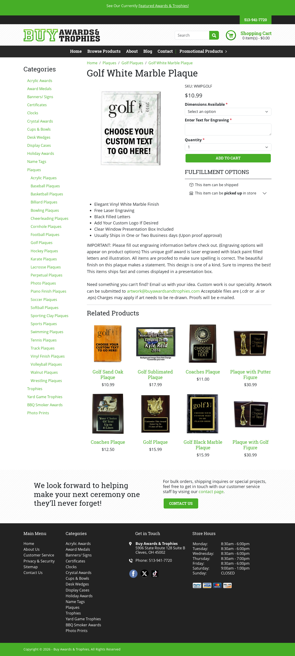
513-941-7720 (255, 19)
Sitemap (31, 567)
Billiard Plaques (44, 202)
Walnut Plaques (44, 372)
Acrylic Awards (39, 80)
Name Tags (36, 161)
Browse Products (104, 51)
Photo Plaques (43, 283)
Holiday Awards (40, 153)
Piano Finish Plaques (48, 291)
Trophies (34, 388)
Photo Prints (38, 412)
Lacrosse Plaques (46, 267)
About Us (32, 549)
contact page (211, 491)
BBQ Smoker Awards (45, 404)
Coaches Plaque (203, 372)
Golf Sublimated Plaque (155, 374)
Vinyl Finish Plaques (48, 356)
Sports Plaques (44, 323)
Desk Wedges (38, 137)
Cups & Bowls (39, 129)
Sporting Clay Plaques (49, 315)
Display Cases (39, 145)
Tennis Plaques (44, 340)
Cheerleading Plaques (49, 218)
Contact (165, 51)
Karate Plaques (44, 259)
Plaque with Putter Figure (250, 374)
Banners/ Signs (40, 96)
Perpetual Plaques (46, 275)
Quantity (195, 140)
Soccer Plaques (44, 299)
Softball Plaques (45, 307)
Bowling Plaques (45, 210)
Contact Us (181, 503)
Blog (147, 51)
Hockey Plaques (44, 250)
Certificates (37, 104)
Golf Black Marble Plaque (203, 444)
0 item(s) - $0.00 (256, 38)
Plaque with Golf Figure (250, 444)
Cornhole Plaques (46, 226)
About (132, 51)
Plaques (34, 169)
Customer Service (39, 555)
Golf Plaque (155, 442)
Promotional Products (201, 51)
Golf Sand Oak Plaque (108, 374)
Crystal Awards (40, 121)
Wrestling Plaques (46, 380)
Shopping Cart (256, 33)
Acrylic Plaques (44, 177)
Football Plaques (45, 234)
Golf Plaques (42, 242)
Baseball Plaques (45, 185)
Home (76, 51)
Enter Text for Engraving (208, 120)
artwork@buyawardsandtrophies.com (163, 291)
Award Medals (39, 88)
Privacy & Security (39, 561)
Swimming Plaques (47, 331)
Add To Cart (228, 158)
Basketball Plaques (47, 194)
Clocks (32, 112)
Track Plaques (43, 348)
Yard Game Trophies (44, 396)
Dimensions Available (206, 104)
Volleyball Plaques (46, 364)
